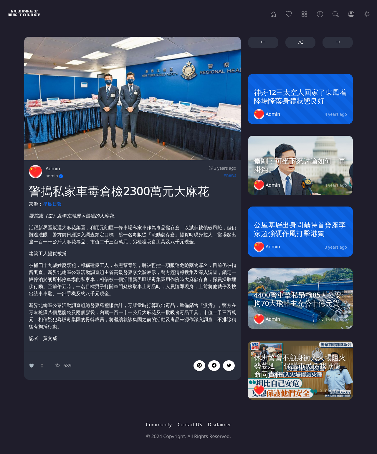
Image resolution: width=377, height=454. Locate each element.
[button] (214, 365)
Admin (53, 168)
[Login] (351, 13)
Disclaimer (219, 424)
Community (159, 424)
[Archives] (320, 13)
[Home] (273, 13)
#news (230, 175)
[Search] (335, 13)
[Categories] (304, 13)
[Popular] (288, 13)
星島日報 (52, 204)
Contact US (190, 424)
